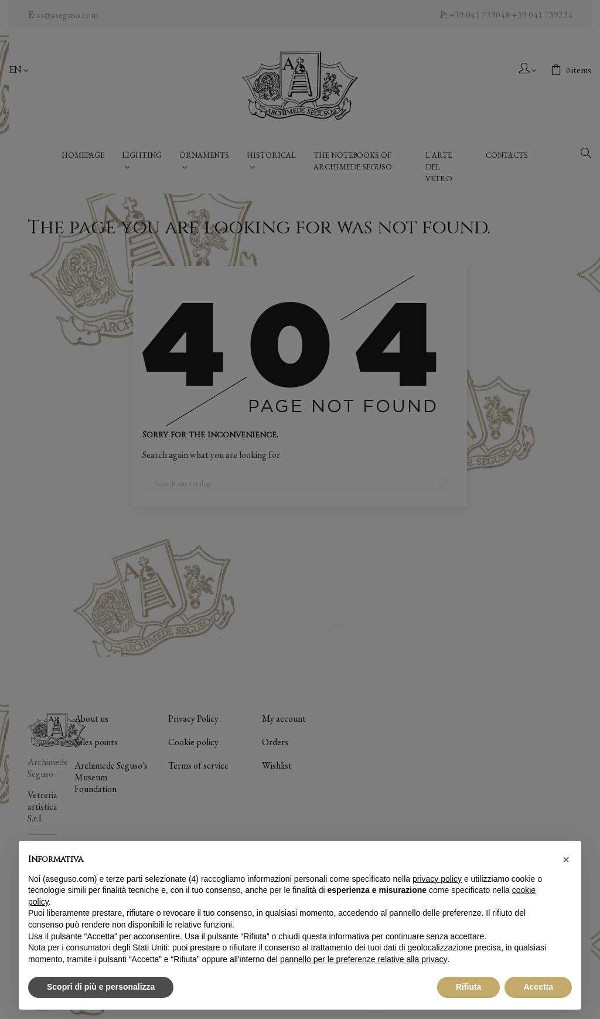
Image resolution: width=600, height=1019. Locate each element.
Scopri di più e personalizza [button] (101, 986)
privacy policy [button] (437, 879)
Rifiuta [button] (469, 986)
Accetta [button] (538, 986)
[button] (566, 859)
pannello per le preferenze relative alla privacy (364, 959)
